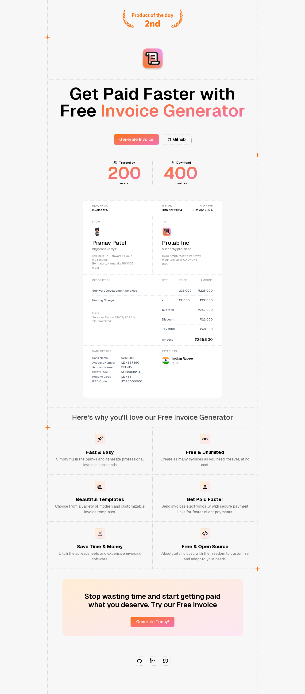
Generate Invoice (136, 139)
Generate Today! (152, 621)
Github (177, 139)
